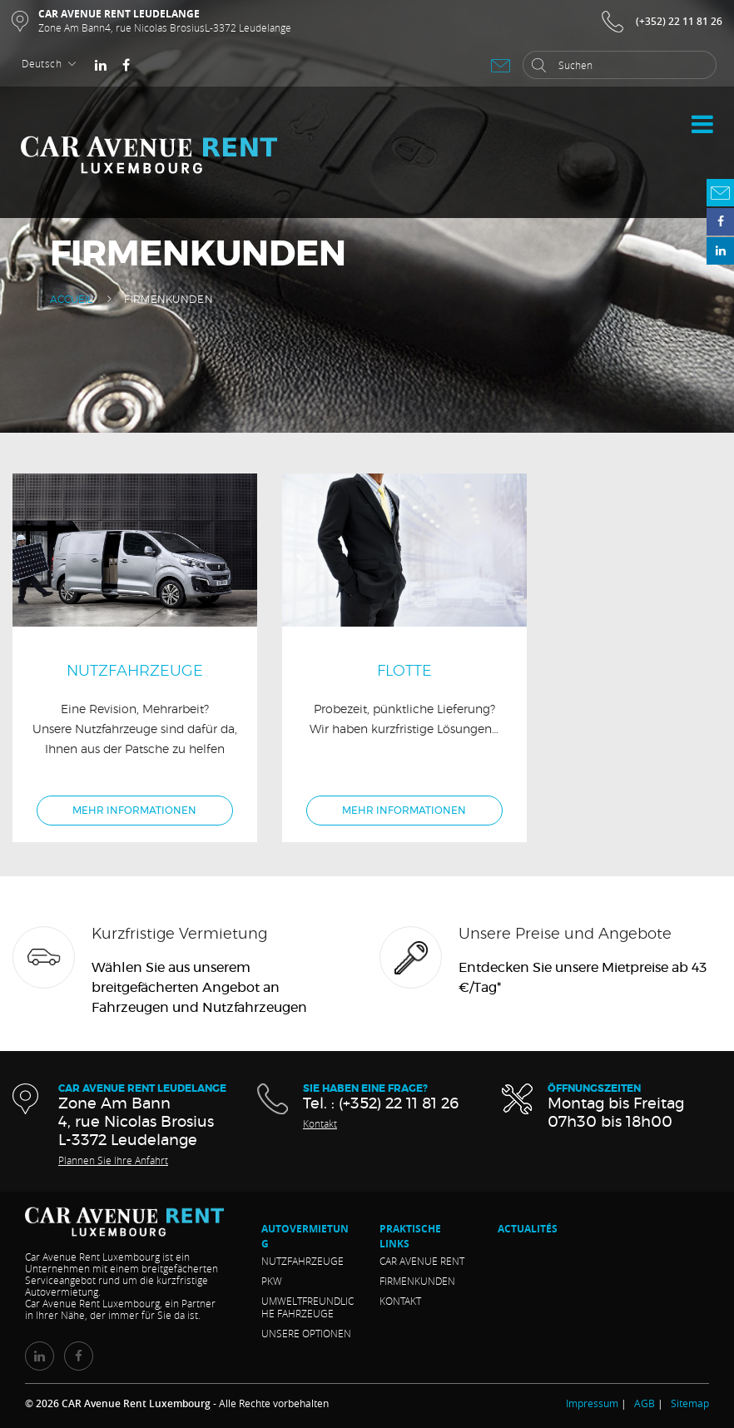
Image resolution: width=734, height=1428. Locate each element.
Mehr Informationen (134, 811)
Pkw (271, 1280)
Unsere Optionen (306, 1333)
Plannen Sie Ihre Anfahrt (113, 1160)
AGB (644, 1403)
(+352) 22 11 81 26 (679, 21)
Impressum (592, 1403)
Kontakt (320, 1123)
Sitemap (690, 1403)
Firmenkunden (417, 1280)
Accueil (71, 300)
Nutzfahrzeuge (302, 1260)
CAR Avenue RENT (421, 1260)
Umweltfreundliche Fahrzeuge (307, 1307)
